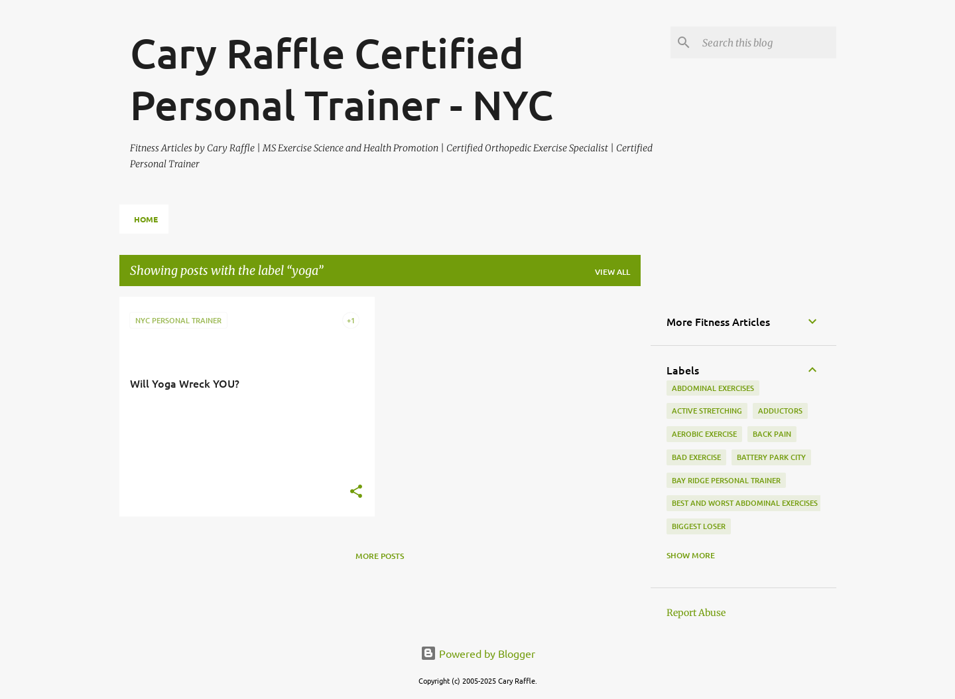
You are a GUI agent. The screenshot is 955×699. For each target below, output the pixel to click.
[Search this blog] (766, 42)
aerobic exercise (704, 433)
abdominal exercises (713, 388)
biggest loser (699, 526)
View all (612, 271)
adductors (780, 410)
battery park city (771, 457)
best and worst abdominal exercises (745, 502)
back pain (772, 433)
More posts (379, 556)
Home (146, 219)
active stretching (707, 410)
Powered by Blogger (477, 653)
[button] (356, 492)
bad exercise (696, 457)
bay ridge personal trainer (726, 480)
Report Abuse (696, 613)
